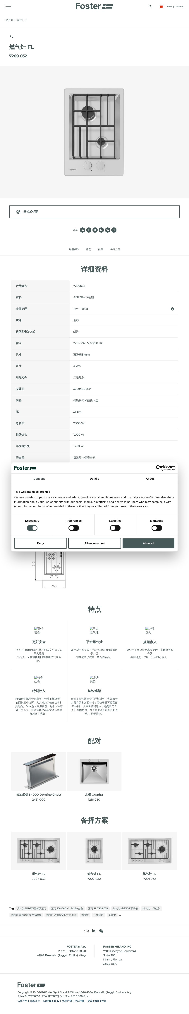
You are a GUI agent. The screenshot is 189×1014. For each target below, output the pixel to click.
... (120, 915)
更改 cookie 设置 (97, 1000)
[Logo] (94, 5)
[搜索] (150, 6)
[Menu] (8, 6)
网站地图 (80, 1000)
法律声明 (22, 1000)
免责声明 (67, 1000)
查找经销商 (27, 212)
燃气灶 (10, 20)
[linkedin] (93, 931)
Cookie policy (51, 1000)
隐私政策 (35, 1000)
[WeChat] (101, 931)
